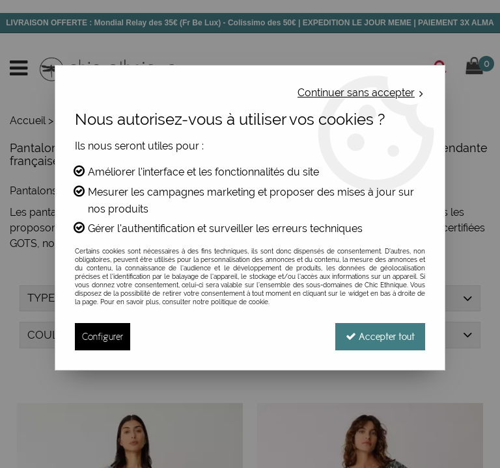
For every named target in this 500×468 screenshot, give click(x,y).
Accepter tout (380, 336)
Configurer (102, 336)
